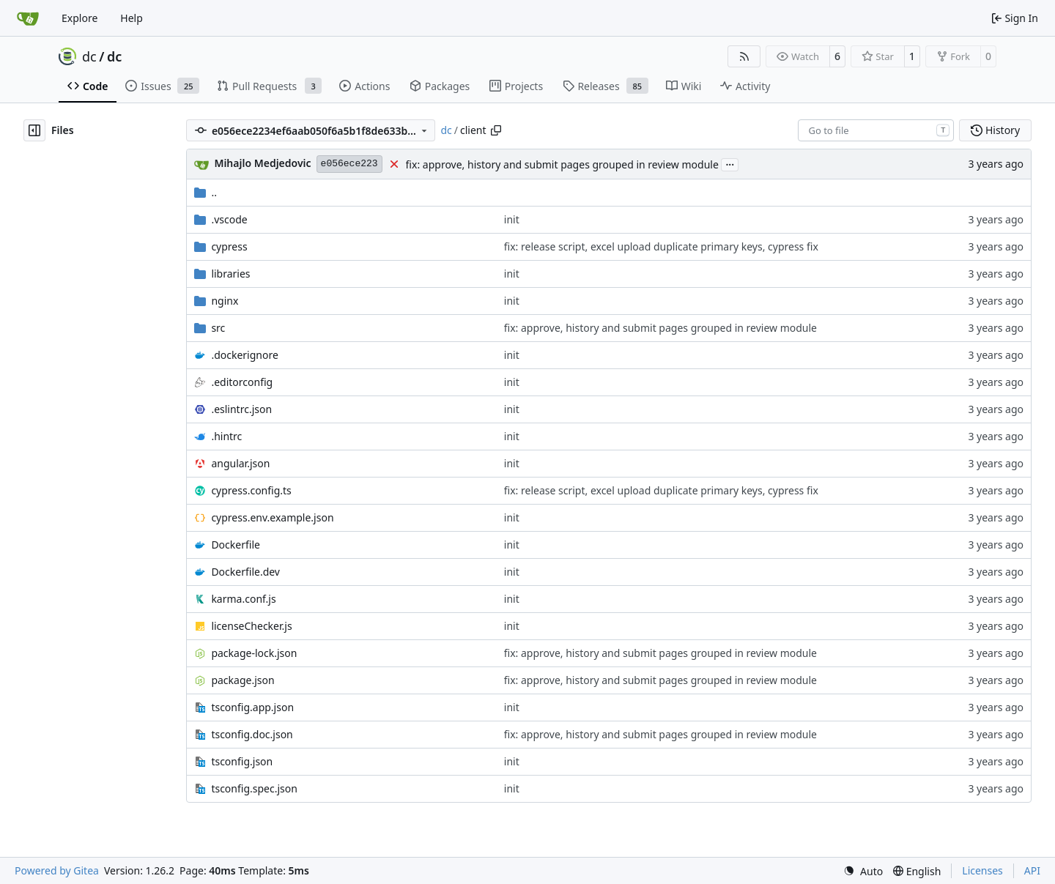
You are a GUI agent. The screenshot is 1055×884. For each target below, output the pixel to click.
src (218, 328)
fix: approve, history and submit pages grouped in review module (562, 164)
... (729, 163)
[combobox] (876, 130)
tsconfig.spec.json (254, 788)
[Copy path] (496, 130)
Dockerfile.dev (245, 572)
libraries (230, 274)
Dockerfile (235, 544)
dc (89, 56)
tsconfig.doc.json (251, 734)
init (511, 219)
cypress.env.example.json (272, 517)
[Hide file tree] (34, 130)
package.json (242, 680)
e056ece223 (349, 163)
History (995, 130)
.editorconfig (242, 382)
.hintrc (226, 436)
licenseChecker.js (251, 626)
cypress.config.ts (251, 490)
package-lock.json (254, 653)
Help (131, 18)
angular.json (240, 463)
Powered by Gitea (57, 870)
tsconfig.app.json (252, 707)
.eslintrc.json (241, 409)
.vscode (229, 219)
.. (205, 192)
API (1032, 870)
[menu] (863, 871)
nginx (224, 301)
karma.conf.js (243, 599)
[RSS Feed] (744, 56)
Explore (79, 18)
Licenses (982, 870)
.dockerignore (244, 355)
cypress (229, 246)
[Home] (27, 18)
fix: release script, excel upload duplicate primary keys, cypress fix (661, 246)
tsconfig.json (242, 761)
